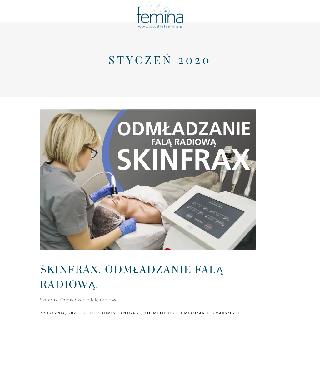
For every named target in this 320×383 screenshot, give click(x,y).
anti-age (131, 313)
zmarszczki (226, 313)
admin (108, 313)
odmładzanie (194, 313)
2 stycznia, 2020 (59, 313)
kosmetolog (159, 313)
